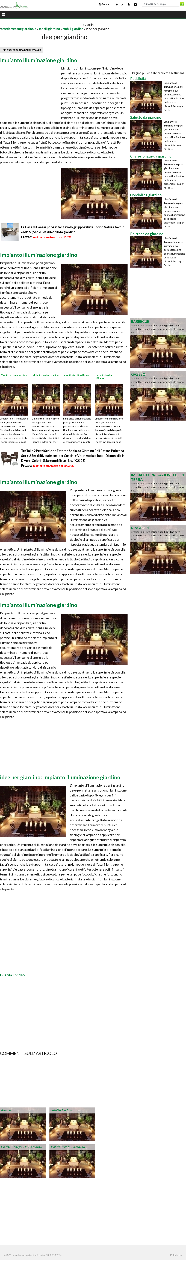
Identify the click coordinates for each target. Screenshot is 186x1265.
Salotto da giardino (65, 1110)
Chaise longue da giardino (21, 1147)
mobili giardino (49, 29)
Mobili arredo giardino (67, 1147)
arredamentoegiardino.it (19, 29)
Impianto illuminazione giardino (38, 60)
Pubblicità (176, 1255)
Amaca (6, 1110)
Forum (104, 4)
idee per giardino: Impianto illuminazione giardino (60, 777)
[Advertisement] (41, 24)
